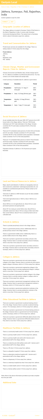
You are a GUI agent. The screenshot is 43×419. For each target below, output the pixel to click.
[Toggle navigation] (39, 2)
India (7, 7)
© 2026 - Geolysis (8, 415)
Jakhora (31, 7)
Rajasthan (14, 7)
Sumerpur (25, 7)
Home (3, 7)
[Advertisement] (21, 164)
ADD (12, 22)
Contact (37, 415)
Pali (19, 7)
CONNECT (5, 22)
